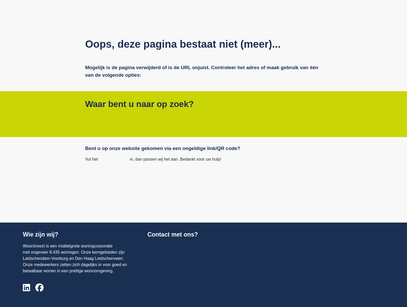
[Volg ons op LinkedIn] (26, 287)
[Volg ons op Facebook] (39, 287)
